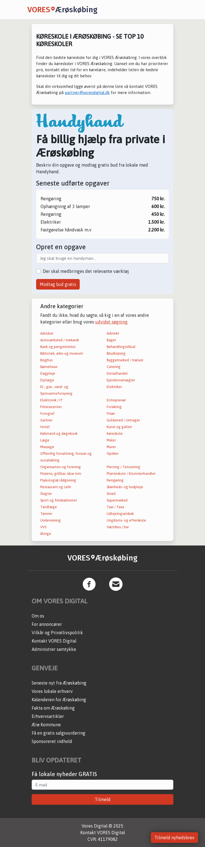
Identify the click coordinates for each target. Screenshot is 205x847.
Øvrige (45, 534)
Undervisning (50, 520)
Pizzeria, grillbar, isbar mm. (61, 473)
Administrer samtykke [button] (54, 649)
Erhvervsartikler (48, 716)
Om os (38, 615)
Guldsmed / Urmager (123, 420)
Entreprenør (116, 400)
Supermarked (117, 500)
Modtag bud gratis (58, 284)
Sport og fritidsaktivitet (58, 500)
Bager (111, 340)
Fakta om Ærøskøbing (53, 707)
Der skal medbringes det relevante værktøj (86, 271)
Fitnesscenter (51, 407)
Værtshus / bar (118, 527)
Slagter (46, 494)
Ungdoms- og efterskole (126, 520)
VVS (43, 527)
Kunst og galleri (119, 427)
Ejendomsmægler (121, 380)
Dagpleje (47, 373)
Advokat (46, 333)
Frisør (111, 413)
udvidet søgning (111, 321)
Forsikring (114, 407)
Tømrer (46, 514)
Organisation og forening (60, 467)
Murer (111, 447)
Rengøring (115, 480)
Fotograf (47, 413)
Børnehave (49, 367)
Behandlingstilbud (121, 347)
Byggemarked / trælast (125, 360)
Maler (111, 440)
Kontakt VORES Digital (54, 640)
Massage (47, 447)
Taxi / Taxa (115, 507)
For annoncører (47, 624)
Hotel (45, 427)
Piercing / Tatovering (123, 467)
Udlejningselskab (120, 514)
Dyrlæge (47, 380)
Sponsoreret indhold (52, 741)
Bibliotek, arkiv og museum (61, 353)
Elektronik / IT (51, 400)
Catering (114, 367)
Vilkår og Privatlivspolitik (57, 632)
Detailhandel (117, 373)
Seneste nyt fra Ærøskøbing (59, 682)
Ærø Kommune (46, 724)
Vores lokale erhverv (52, 691)
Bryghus (46, 360)
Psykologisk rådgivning (58, 480)
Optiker (113, 453)
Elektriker (114, 387)
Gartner (46, 420)
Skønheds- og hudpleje (125, 487)
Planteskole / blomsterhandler (131, 473)
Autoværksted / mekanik (59, 340)
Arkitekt (113, 333)
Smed (111, 494)
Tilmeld (103, 799)
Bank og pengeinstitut (58, 347)
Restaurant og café (55, 487)
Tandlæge (48, 507)
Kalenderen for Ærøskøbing (59, 699)
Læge (44, 440)
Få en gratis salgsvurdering (58, 732)
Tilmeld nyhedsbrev (174, 837)
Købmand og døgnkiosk (59, 433)
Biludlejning (116, 353)
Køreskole (115, 433)
